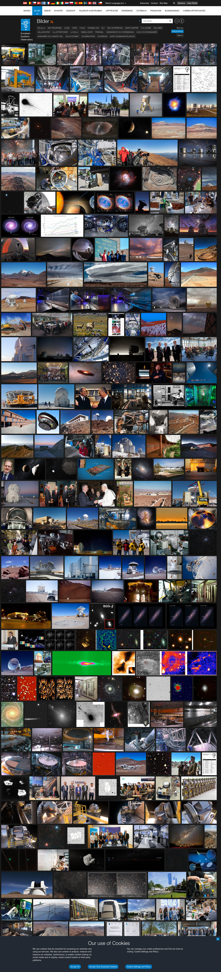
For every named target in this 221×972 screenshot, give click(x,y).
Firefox (34, 410)
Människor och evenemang (120, 32)
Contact (154, 3)
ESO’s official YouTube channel (94, 348)
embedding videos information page (50, 353)
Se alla (41, 28)
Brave (33, 401)
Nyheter (58, 11)
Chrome (34, 404)
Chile (82, 28)
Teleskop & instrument (90, 11)
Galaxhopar (44, 32)
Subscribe (144, 3)
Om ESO (26, 11)
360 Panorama (55, 28)
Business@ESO (172, 11)
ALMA (67, 28)
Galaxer (158, 28)
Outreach (141, 11)
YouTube (29, 348)
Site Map (164, 3)
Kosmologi (93, 28)
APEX (74, 28)
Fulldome (146, 28)
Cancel (47, 458)
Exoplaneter (131, 28)
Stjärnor (102, 36)
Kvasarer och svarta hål (50, 36)
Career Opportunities (194, 11)
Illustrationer (60, 32)
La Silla (74, 32)
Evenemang (127, 11)
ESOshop (70, 11)
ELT (103, 28)
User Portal (192, 3)
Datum (180, 35)
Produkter (155, 11)
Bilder (37, 12)
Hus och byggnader (147, 32)
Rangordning (177, 31)
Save (32, 458)
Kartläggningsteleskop (122, 36)
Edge (33, 407)
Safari (33, 413)
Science (181, 3)
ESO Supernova (115, 28)
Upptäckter (112, 11)
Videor (47, 11)
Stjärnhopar (88, 36)
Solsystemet (72, 36)
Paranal (99, 32)
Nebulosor (87, 32)
